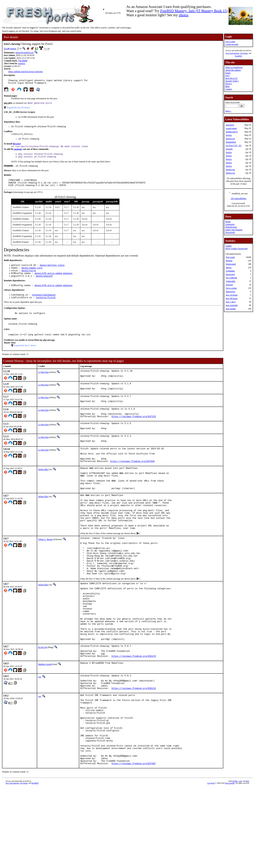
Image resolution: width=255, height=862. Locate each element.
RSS (247, 856)
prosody (229, 149)
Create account (231, 44)
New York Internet (232, 53)
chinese (13, 48)
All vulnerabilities (238, 198)
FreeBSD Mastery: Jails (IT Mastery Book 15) (194, 11)
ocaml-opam (231, 128)
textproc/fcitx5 (45, 306)
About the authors (233, 70)
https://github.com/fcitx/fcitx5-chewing (25, 72)
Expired (229, 284)
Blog (227, 86)
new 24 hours (232, 295)
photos (183, 15)
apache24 (230, 125)
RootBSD (238, 56)
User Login (230, 41)
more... (228, 111)
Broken (229, 260)
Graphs (228, 246)
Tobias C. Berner (45, 572)
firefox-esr (230, 138)
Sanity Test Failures (233, 229)
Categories (230, 224)
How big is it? (231, 78)
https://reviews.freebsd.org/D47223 (133, 431)
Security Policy (232, 81)
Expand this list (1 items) (25, 356)
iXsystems (244, 53)
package (18, 152)
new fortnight (232, 305)
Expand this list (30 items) (18, 109)
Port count (230, 257)
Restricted (230, 274)
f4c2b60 (22, 61)
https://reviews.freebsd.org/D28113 (133, 747)
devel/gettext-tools (52, 271)
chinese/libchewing (43, 303)
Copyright (211, 858)
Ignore (228, 267)
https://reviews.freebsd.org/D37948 (132, 481)
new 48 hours (232, 298)
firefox (229, 135)
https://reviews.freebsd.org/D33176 (133, 712)
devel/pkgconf (44, 283)
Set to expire (231, 288)
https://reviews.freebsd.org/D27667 (133, 838)
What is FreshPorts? (234, 67)
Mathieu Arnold (45, 720)
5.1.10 (6, 48)
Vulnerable (230, 281)
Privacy (228, 83)
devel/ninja (29, 277)
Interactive (230, 291)
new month (231, 308)
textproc (21, 64)
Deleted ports (231, 227)
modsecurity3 (232, 132)
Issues (228, 73)
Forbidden (230, 271)
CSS (240, 856)
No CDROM (231, 278)
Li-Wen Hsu (43, 383)
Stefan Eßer (43, 490)
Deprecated (231, 264)
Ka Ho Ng (42, 701)
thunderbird (231, 142)
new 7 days (231, 302)
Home (228, 221)
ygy (39, 733)
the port (16, 146)
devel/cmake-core (32, 274)
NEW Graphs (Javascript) (236, 248)
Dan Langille (230, 858)
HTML (235, 856)
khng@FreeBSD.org (25, 52)
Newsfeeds (230, 232)
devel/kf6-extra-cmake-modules (53, 280)
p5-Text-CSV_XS (233, 145)
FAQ (227, 75)
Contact (228, 89)
